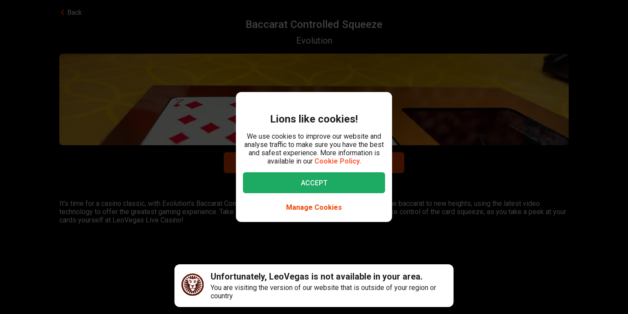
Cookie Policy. (337, 161)
